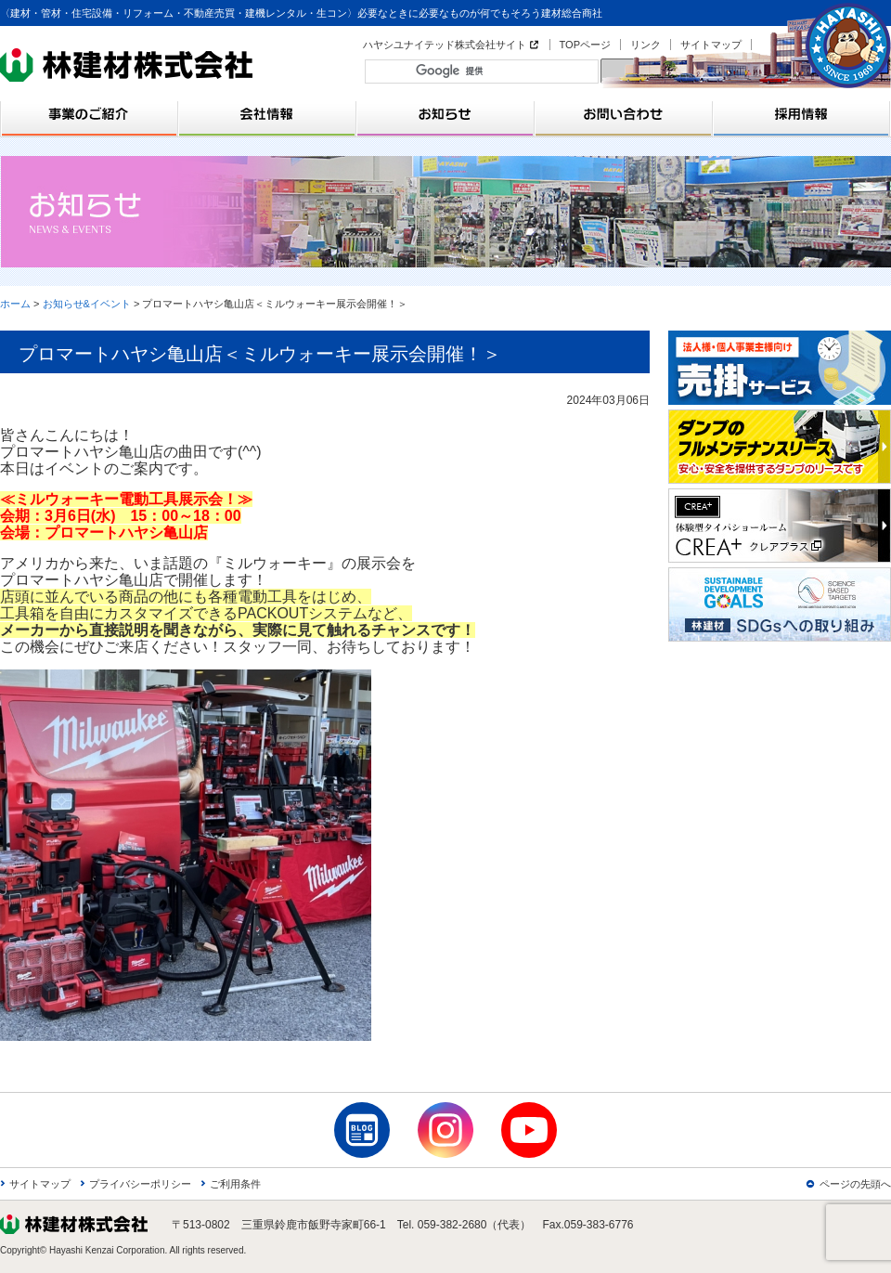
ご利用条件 (235, 1183)
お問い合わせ (624, 114)
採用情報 (802, 114)
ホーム (15, 303)
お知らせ (445, 114)
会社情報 (267, 114)
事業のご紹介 (89, 114)
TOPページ (585, 44)
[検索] (485, 70)
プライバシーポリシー (140, 1183)
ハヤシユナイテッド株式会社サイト (444, 44)
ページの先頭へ (855, 1183)
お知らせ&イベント (87, 303)
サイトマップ (711, 44)
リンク (645, 44)
